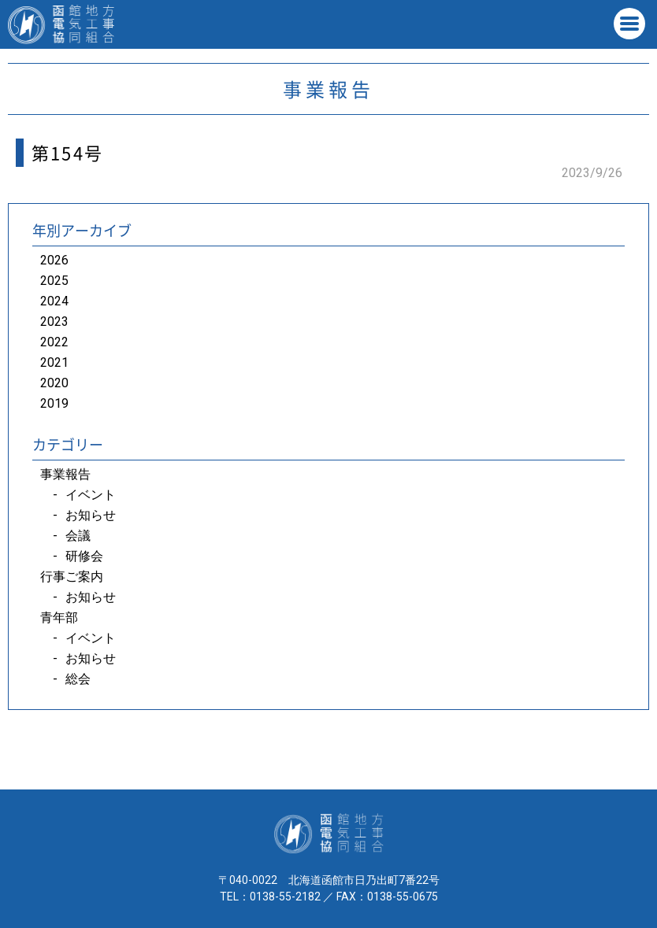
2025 (54, 280)
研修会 (84, 556)
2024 (54, 301)
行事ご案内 (71, 576)
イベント (90, 494)
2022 (54, 342)
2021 (54, 362)
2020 (54, 382)
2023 (54, 321)
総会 (78, 678)
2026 (54, 260)
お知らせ (90, 515)
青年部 (59, 617)
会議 (78, 535)
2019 (54, 403)
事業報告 (65, 474)
